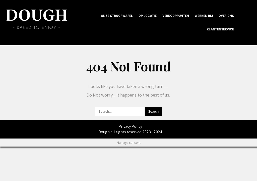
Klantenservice (220, 29)
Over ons (226, 16)
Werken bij (204, 16)
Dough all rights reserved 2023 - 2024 (130, 131)
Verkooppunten (175, 16)
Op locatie (148, 16)
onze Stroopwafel (117, 16)
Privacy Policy (130, 126)
